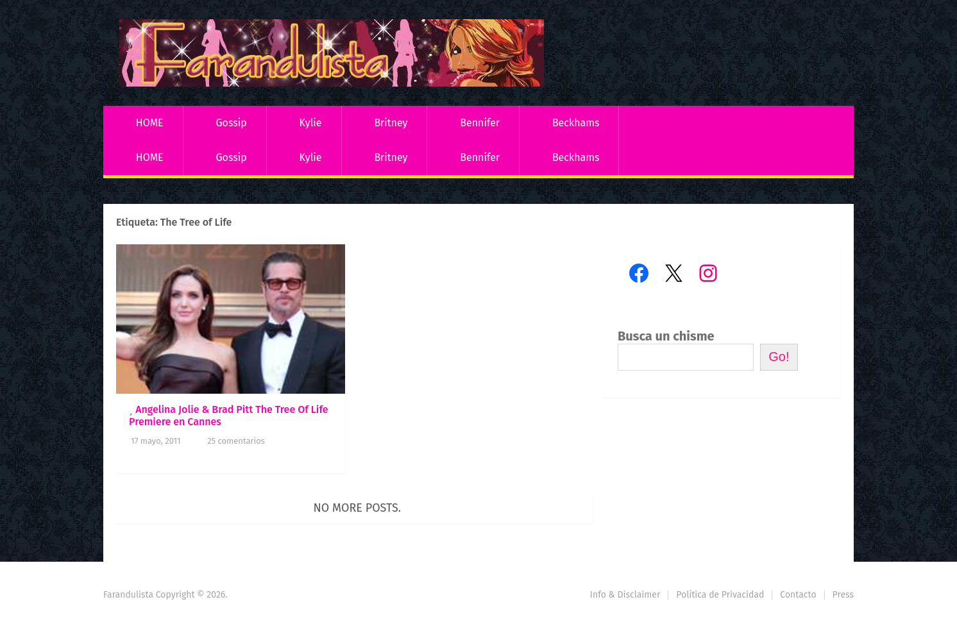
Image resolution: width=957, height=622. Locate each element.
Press (843, 594)
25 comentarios (236, 441)
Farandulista (128, 594)
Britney (390, 123)
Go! (778, 356)
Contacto (798, 594)
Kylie (311, 123)
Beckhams (576, 123)
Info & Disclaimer (625, 594)
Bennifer (480, 123)
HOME (150, 123)
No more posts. (358, 508)
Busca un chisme (666, 336)
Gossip (231, 123)
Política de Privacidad (720, 594)
